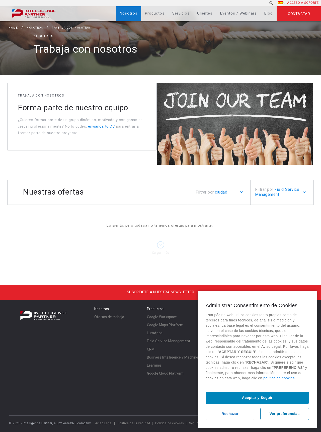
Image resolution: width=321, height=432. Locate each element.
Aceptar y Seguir (257, 398)
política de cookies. (279, 378)
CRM (151, 349)
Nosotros (128, 13)
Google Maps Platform (165, 325)
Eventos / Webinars (238, 13)
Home (13, 27)
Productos (155, 13)
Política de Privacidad (134, 423)
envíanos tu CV (101, 126)
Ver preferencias (285, 414)
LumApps (155, 333)
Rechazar (229, 414)
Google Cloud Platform (165, 373)
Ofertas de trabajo (109, 317)
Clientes (204, 13)
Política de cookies (169, 423)
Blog (268, 13)
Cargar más (160, 252)
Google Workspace (162, 317)
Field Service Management (168, 341)
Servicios (181, 13)
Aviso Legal (104, 423)
